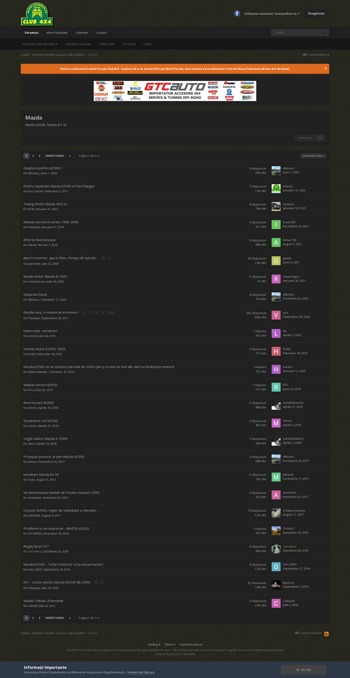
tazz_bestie (36, 191)
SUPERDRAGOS (293, 403)
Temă (169, 644)
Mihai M (288, 474)
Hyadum (288, 204)
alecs (31, 443)
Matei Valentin (37, 372)
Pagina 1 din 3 (89, 156)
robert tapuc (291, 276)
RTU (30, 389)
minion (32, 336)
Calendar (82, 33)
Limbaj (154, 644)
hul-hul (287, 367)
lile (285, 331)
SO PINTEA (35, 533)
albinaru (33, 173)
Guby (31, 479)
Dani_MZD (35, 569)
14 (111, 312)
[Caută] (295, 32)
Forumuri (32, 34)
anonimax (35, 497)
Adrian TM (35, 245)
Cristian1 (289, 528)
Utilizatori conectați (78, 44)
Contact (101, 33)
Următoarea (54, 156)
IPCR (31, 209)
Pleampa (34, 227)
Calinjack (289, 600)
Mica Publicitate (57, 33)
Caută (147, 44)
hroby (32, 353)
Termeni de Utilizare (140, 672)
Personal (129, 44)
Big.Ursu (288, 582)
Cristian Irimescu (294, 510)
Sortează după (313, 155)
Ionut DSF (289, 222)
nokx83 (33, 605)
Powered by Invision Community (175, 653)
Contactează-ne (190, 644)
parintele (34, 263)
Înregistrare (316, 13)
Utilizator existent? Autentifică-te (272, 14)
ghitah (287, 258)
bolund (287, 186)
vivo (285, 312)
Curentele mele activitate (39, 44)
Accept (303, 670)
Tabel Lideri (107, 44)
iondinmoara (36, 281)
